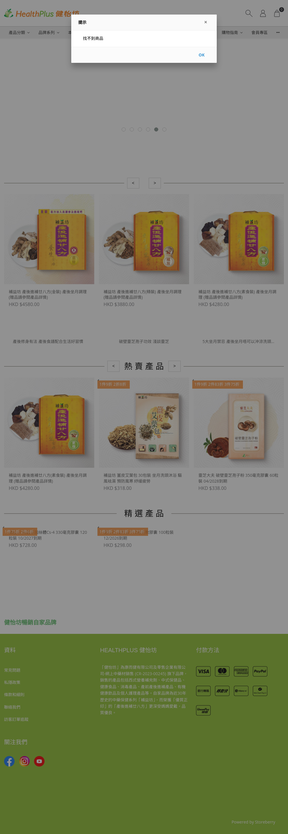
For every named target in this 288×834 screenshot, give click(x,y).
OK (202, 55)
